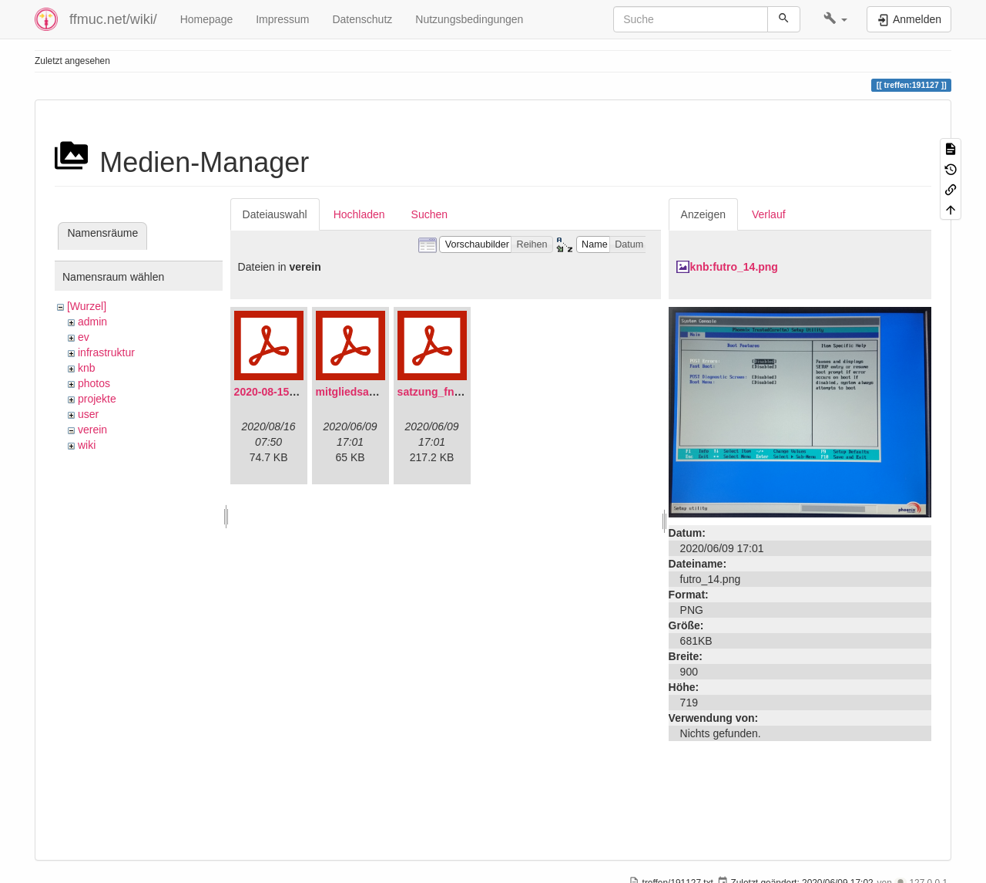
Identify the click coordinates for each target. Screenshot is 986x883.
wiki (87, 445)
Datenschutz (362, 19)
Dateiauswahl (275, 214)
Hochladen (359, 214)
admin (92, 321)
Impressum (282, 19)
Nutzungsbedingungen (469, 19)
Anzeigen (703, 214)
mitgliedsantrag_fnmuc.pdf (385, 392)
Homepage (206, 19)
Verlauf (769, 214)
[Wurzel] (86, 306)
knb (87, 368)
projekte (97, 399)
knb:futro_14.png (734, 267)
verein (92, 429)
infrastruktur (106, 352)
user (88, 414)
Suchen (429, 214)
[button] (835, 19)
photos (94, 383)
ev (83, 337)
